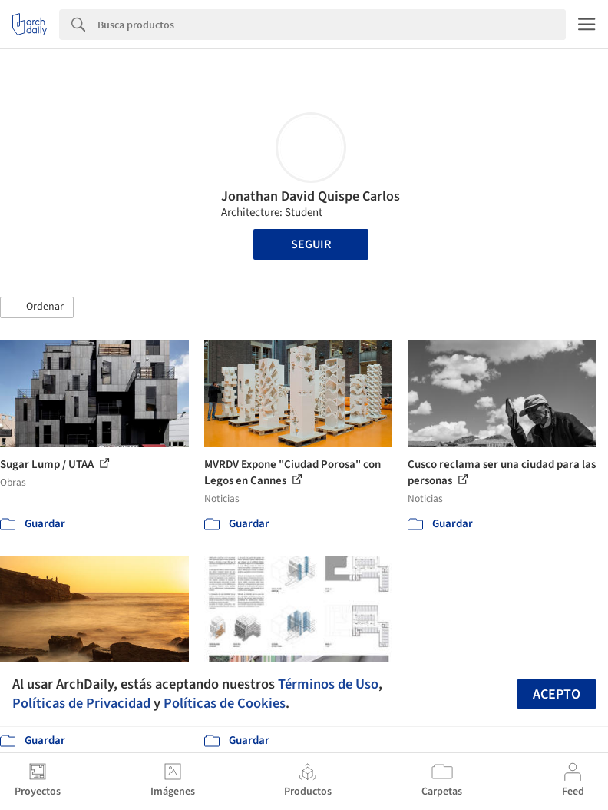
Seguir (311, 244)
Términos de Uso (328, 684)
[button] (37, 307)
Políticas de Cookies (225, 703)
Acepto (556, 694)
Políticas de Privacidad (81, 703)
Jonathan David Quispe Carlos (310, 196)
